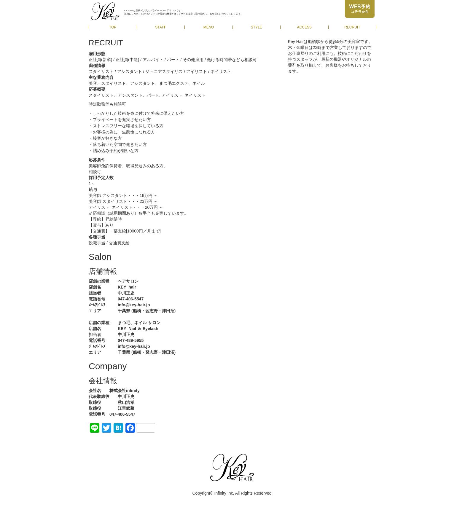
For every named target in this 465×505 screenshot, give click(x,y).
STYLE (256, 27)
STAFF (160, 27)
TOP (112, 27)
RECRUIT (352, 27)
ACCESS (304, 27)
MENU (208, 27)
